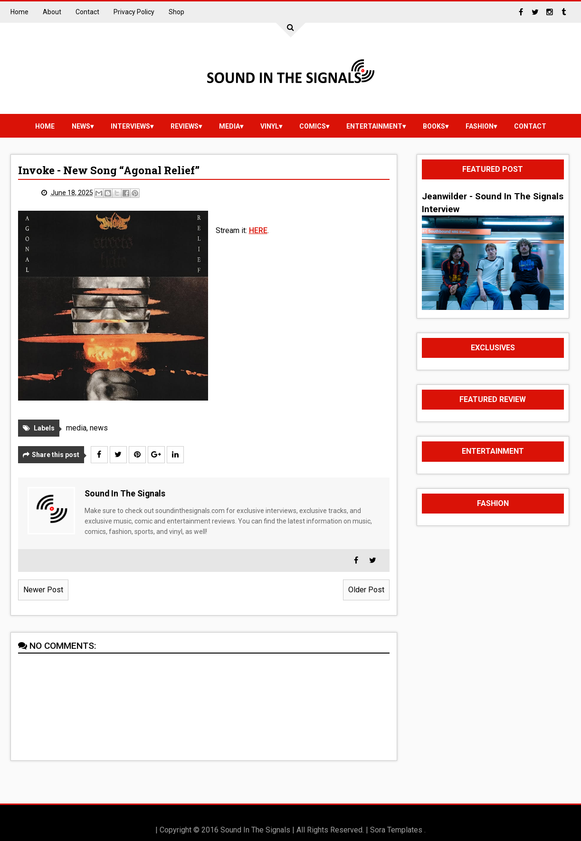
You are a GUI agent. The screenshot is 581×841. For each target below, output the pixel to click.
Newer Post (43, 589)
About (52, 12)
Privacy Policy (134, 12)
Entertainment (374, 126)
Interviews (130, 126)
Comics (312, 126)
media (229, 126)
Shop (176, 12)
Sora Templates (396, 829)
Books (434, 126)
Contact (87, 12)
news (81, 126)
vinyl (269, 126)
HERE (258, 230)
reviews (185, 126)
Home (19, 12)
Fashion (480, 126)
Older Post (366, 589)
